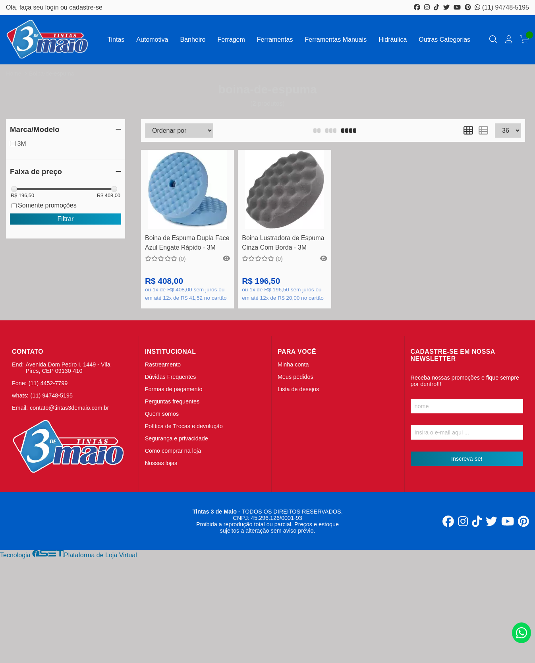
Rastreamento (163, 364)
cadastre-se (85, 7)
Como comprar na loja (173, 451)
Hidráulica (393, 39)
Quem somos (162, 414)
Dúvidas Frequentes (170, 377)
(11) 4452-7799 (48, 383)
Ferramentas (275, 39)
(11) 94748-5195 (502, 7)
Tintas (115, 39)
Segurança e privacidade (176, 438)
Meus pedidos (295, 377)
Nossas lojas (161, 463)
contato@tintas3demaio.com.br (69, 408)
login (52, 7)
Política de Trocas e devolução (184, 426)
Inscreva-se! (466, 459)
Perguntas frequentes (172, 401)
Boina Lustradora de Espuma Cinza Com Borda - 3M (283, 243)
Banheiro (192, 39)
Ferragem (231, 39)
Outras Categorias (444, 39)
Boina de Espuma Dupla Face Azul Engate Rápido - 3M (187, 243)
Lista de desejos (298, 389)
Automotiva (152, 39)
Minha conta (293, 364)
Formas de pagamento (174, 389)
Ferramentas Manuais (336, 39)
